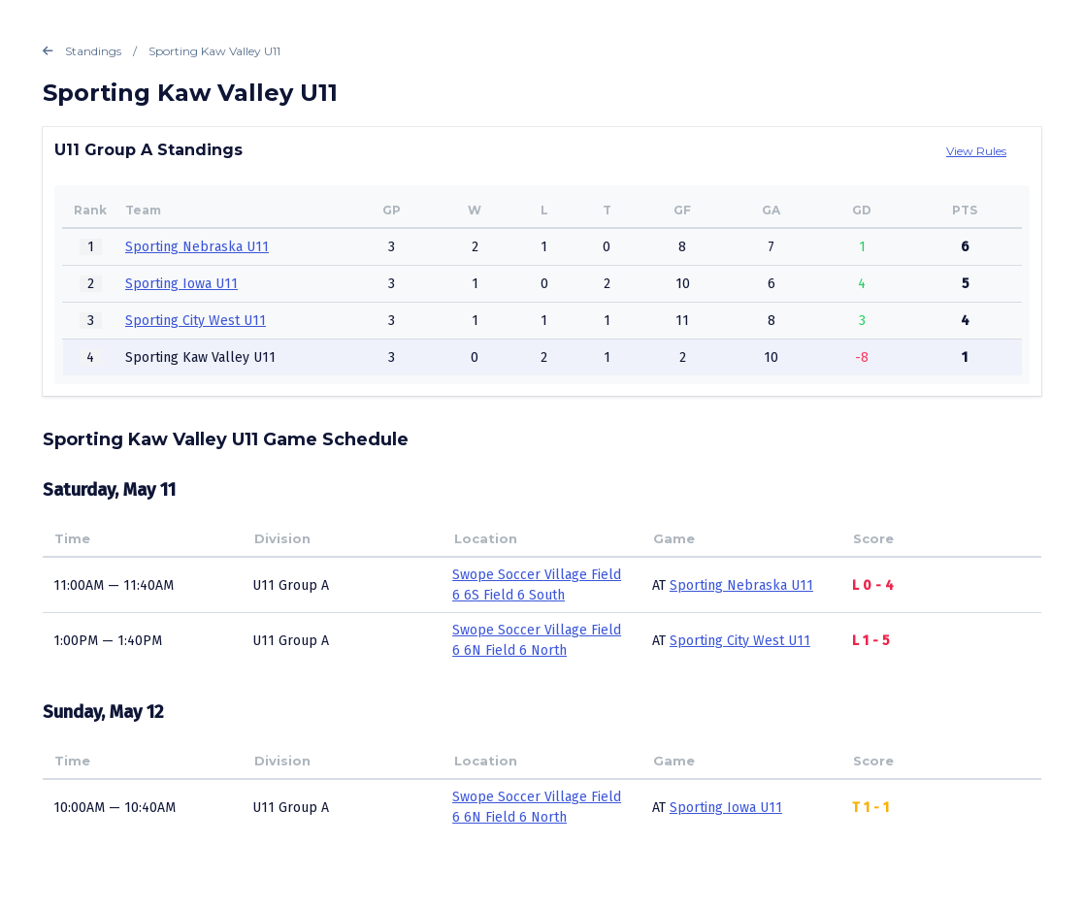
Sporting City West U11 (195, 320)
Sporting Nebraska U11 (197, 247)
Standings (82, 51)
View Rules (976, 151)
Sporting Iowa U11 (181, 284)
